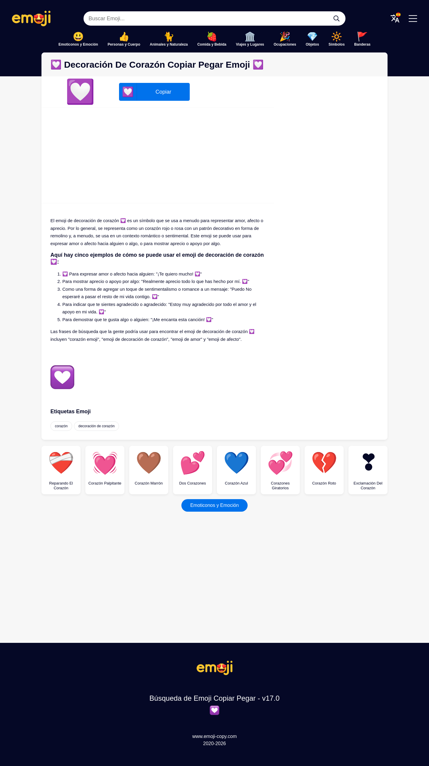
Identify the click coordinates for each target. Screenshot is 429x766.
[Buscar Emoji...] (337, 18)
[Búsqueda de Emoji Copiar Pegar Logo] (214, 673)
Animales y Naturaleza (169, 44)
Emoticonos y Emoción (78, 44)
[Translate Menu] (395, 18)
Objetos (312, 44)
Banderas (362, 44)
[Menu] (413, 18)
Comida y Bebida (211, 44)
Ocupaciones (285, 44)
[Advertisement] (157, 155)
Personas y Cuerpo (124, 44)
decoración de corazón (96, 426)
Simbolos (336, 44)
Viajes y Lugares (250, 44)
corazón (61, 426)
